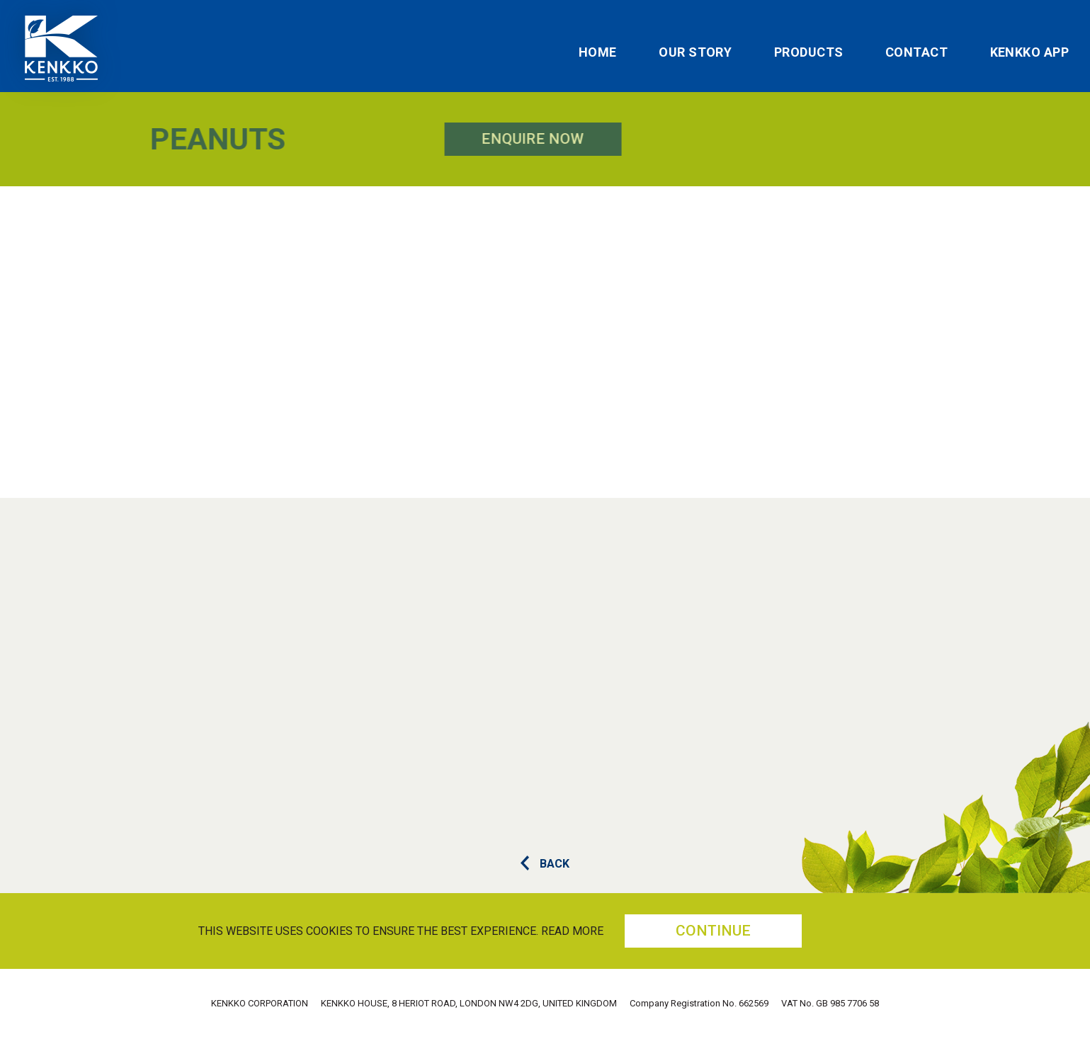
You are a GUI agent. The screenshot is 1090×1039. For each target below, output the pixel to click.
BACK (545, 863)
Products (809, 52)
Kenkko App (1029, 52)
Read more (572, 931)
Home (598, 52)
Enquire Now (370, 138)
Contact (916, 52)
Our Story (695, 52)
